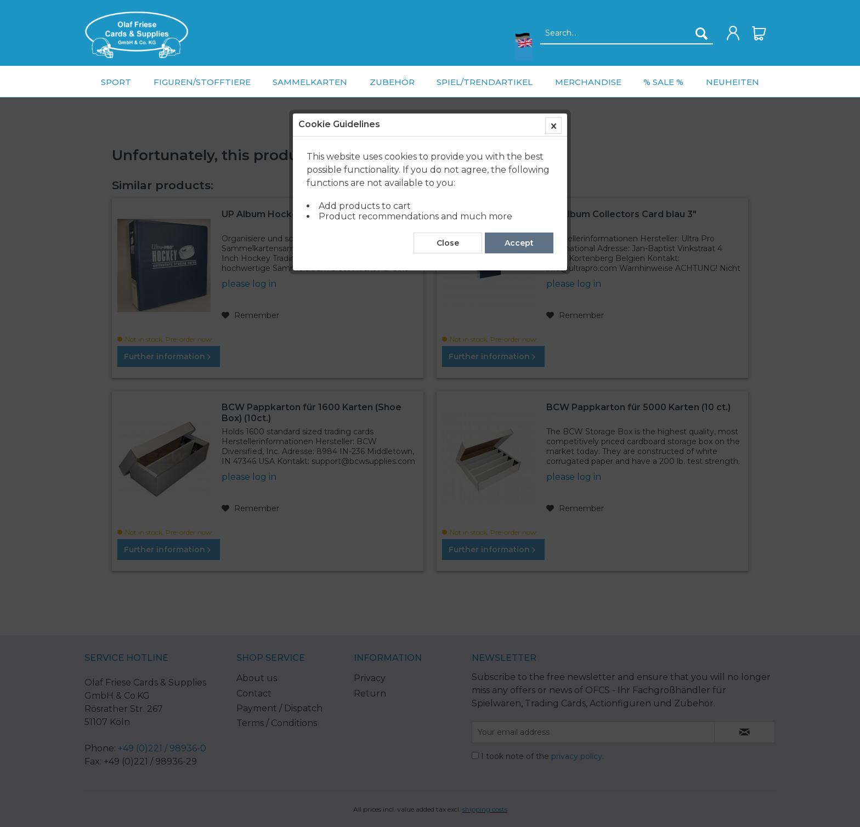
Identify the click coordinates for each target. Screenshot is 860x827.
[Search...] (626, 33)
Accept (519, 248)
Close (448, 248)
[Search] (701, 33)
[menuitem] (136, 35)
